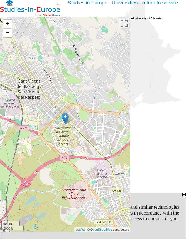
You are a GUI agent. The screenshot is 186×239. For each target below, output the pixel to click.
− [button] (7, 33)
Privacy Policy (21, 218)
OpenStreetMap (101, 229)
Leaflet (80, 229)
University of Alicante (147, 18)
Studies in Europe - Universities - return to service (123, 3)
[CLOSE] (102, 224)
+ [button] (7, 24)
